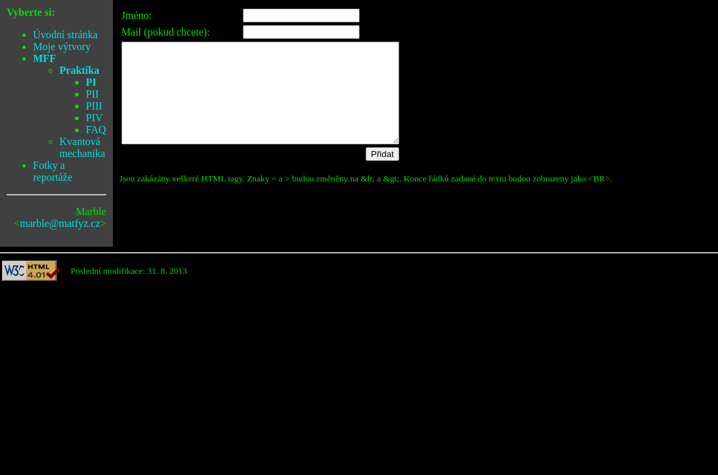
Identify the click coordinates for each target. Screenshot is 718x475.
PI (91, 82)
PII (92, 94)
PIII (94, 105)
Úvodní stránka (65, 34)
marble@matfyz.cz (60, 223)
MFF (44, 58)
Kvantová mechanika (82, 147)
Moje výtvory (62, 46)
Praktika (79, 70)
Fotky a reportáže (53, 171)
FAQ (96, 129)
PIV (94, 117)
